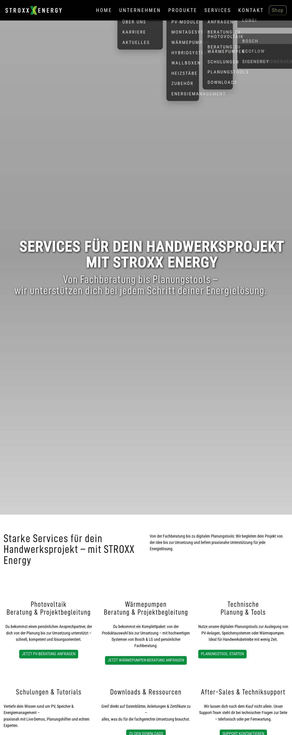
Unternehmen (140, 10)
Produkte (182, 10)
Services (217, 10)
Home (104, 10)
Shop (278, 10)
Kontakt (251, 10)
